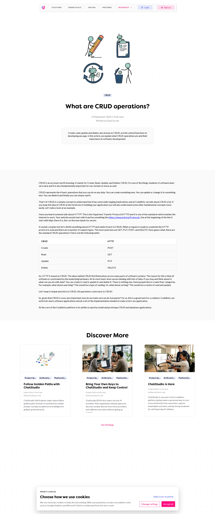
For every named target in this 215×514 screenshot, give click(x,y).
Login (145, 7)
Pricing (92, 7)
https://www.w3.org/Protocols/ (124, 217)
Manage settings (149, 504)
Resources (125, 7)
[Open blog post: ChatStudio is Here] (169, 380)
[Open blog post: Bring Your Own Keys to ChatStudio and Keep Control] (107, 380)
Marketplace (74, 7)
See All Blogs (107, 424)
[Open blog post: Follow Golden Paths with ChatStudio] (45, 380)
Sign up (166, 7)
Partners (107, 7)
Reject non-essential (163, 496)
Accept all (168, 504)
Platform (56, 7)
